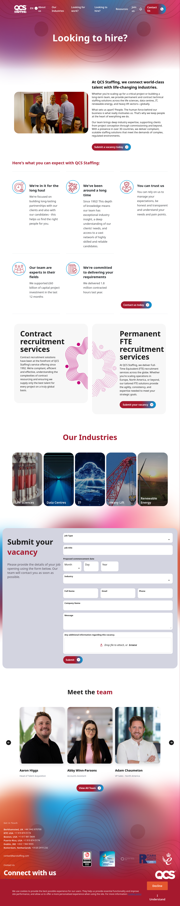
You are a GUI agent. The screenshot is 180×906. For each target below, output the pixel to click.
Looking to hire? (101, 9)
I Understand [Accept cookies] (157, 897)
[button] (140, 9)
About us (41, 9)
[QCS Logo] (20, 9)
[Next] (171, 742)
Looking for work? (78, 9)
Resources (122, 9)
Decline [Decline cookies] (157, 886)
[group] (42, 742)
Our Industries (58, 9)
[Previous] (8, 742)
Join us (134, 9)
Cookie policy (134, 894)
